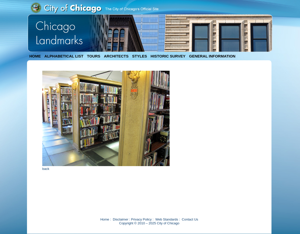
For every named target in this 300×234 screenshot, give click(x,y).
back (45, 169)
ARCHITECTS (116, 56)
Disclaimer (120, 219)
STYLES (139, 56)
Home (104, 219)
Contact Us (190, 219)
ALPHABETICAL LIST (63, 56)
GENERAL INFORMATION (212, 56)
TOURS (93, 56)
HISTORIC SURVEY (168, 56)
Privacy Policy (141, 219)
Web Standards (166, 219)
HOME (35, 56)
